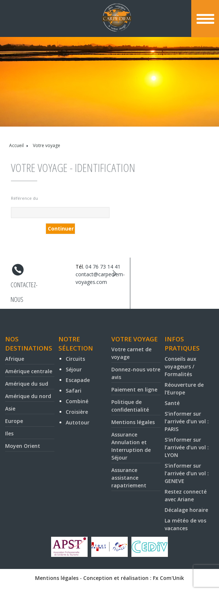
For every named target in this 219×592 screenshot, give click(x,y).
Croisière (77, 411)
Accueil (16, 145)
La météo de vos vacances (185, 524)
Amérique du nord (28, 396)
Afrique (14, 358)
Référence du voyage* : (24, 199)
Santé (172, 403)
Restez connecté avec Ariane (186, 495)
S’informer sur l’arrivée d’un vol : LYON (187, 447)
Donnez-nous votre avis (135, 373)
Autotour (77, 422)
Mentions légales (133, 422)
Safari (73, 390)
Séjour (74, 369)
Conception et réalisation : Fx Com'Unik (133, 577)
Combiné (77, 401)
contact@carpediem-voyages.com (100, 278)
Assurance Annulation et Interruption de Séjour (131, 446)
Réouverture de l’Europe (184, 388)
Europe (14, 420)
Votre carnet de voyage (131, 353)
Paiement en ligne (134, 389)
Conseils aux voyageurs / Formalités (180, 366)
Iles (9, 433)
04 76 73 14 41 (102, 266)
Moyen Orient (22, 445)
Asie (10, 408)
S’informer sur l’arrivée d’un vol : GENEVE (187, 473)
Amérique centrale (28, 371)
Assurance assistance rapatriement (128, 478)
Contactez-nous (24, 286)
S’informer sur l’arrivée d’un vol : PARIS (187, 421)
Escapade (78, 379)
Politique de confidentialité (130, 405)
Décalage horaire (186, 509)
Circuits (75, 358)
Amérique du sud (26, 383)
